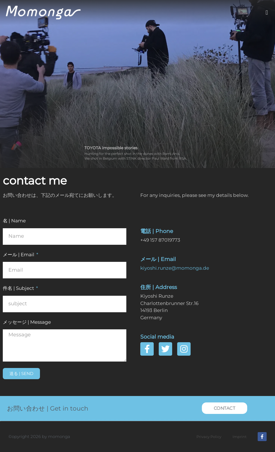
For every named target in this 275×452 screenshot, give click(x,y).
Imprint (239, 436)
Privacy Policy (208, 436)
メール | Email (19, 254)
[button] (266, 12)
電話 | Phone (156, 231)
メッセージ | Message (27, 322)
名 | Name (14, 220)
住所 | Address (158, 287)
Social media (157, 337)
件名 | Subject (19, 288)
